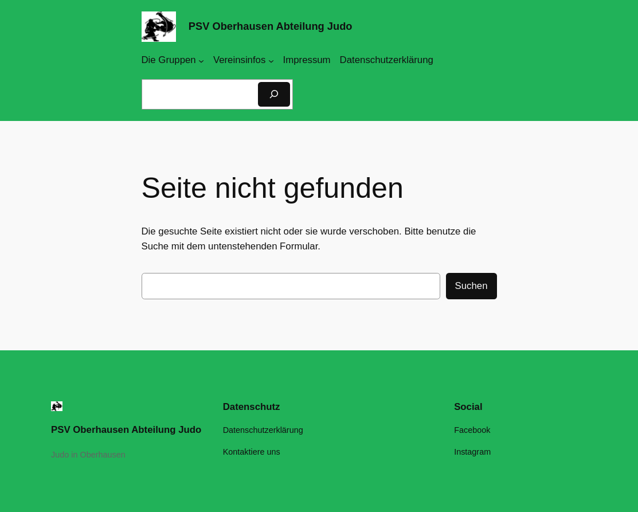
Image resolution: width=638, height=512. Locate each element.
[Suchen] (274, 94)
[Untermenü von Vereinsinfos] (271, 60)
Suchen (471, 285)
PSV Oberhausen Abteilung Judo (271, 26)
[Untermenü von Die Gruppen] (201, 60)
